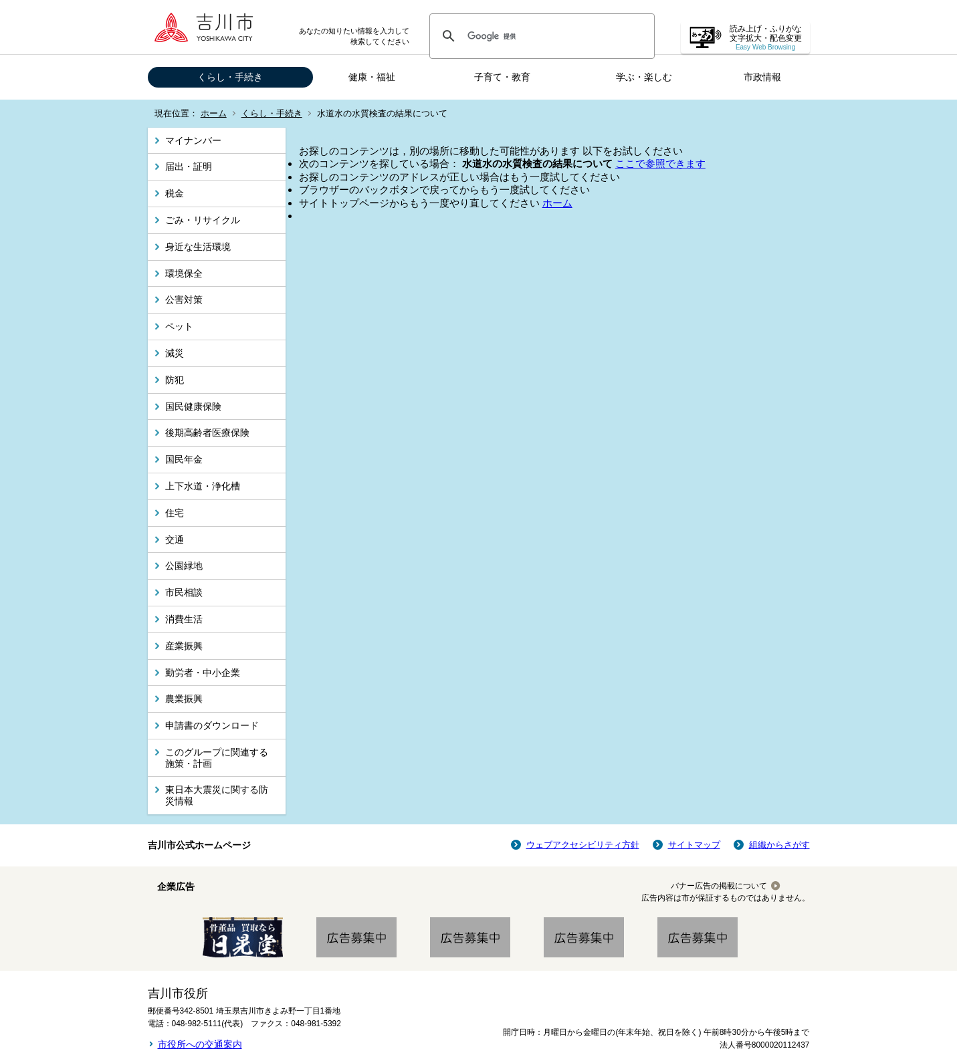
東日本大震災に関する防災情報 (216, 795)
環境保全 (184, 273)
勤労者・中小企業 (202, 672)
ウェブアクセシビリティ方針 (582, 845)
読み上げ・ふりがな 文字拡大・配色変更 (765, 37)
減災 (174, 353)
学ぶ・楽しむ (644, 77)
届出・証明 (188, 166)
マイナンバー (193, 140)
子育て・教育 (502, 77)
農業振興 (184, 698)
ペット (179, 326)
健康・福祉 (371, 77)
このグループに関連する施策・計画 (216, 758)
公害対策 (184, 299)
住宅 (174, 512)
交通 (174, 539)
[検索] (540, 36)
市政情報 (762, 77)
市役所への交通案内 (200, 1044)
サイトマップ (694, 845)
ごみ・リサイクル (202, 220)
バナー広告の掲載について (719, 886)
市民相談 (184, 592)
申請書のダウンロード (212, 725)
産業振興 (184, 645)
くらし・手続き (230, 77)
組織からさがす (779, 845)
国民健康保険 (193, 406)
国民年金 (184, 459)
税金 (174, 193)
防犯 (174, 379)
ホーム (214, 113)
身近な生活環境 (198, 246)
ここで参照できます (660, 163)
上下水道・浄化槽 (202, 486)
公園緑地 (184, 565)
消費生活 (184, 619)
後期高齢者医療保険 (207, 432)
